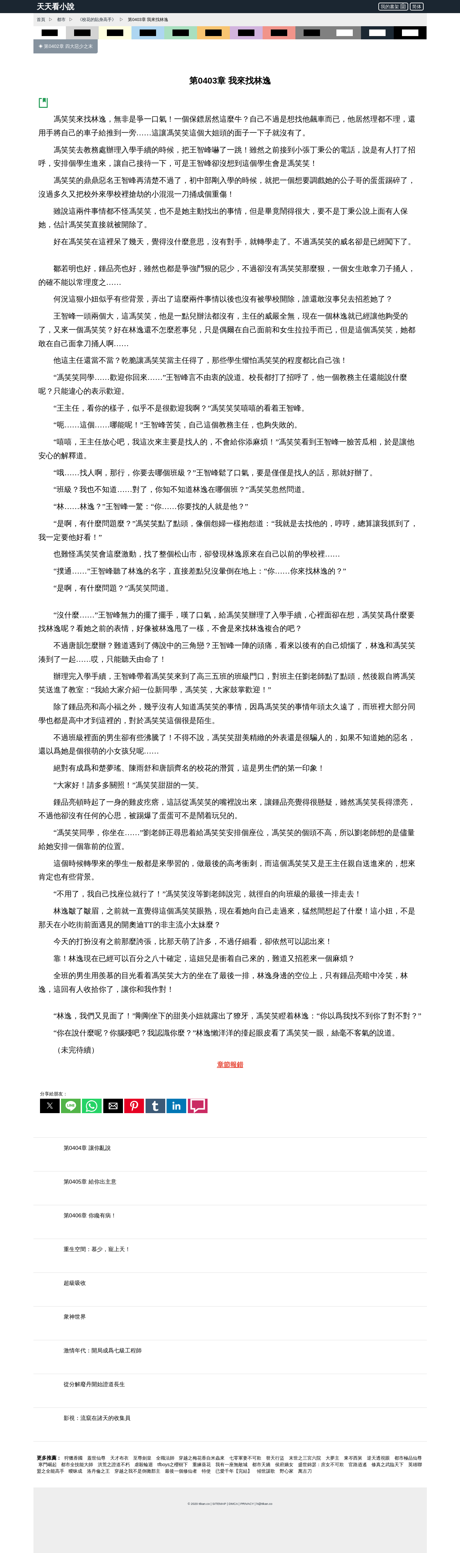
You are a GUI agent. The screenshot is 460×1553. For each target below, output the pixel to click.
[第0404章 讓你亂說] (230, 1156)
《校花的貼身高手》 (97, 19)
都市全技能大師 (77, 1464)
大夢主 (333, 1458)
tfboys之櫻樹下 (173, 1464)
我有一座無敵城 (232, 1464)
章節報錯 (230, 1064)
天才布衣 (120, 1458)
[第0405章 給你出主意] (230, 1190)
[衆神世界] (230, 1325)
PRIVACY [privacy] (247, 1503)
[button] (50, 1106)
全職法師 (166, 1458)
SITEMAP (219, 1503)
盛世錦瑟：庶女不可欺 (321, 1464)
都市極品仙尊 (408, 1458)
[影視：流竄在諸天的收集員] (230, 1426)
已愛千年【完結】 (234, 1471)
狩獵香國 (74, 1458)
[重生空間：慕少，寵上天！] (230, 1257)
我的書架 (393, 6)
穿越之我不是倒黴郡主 (138, 1471)
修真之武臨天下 (388, 1464)
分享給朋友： (54, 1093)
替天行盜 (276, 1458)
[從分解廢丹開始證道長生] (230, 1392)
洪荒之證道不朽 (114, 1464)
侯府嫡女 (285, 1464)
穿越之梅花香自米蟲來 (202, 1458)
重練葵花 (202, 1464)
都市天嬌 (262, 1464)
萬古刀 (305, 1471)
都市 (61, 19)
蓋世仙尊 (97, 1458)
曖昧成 (76, 1471)
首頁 (41, 19)
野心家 (287, 1471)
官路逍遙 (358, 1464)
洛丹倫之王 (99, 1471)
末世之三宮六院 (305, 1458)
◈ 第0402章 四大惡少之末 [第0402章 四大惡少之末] (65, 46)
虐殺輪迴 (144, 1464)
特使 (207, 1471)
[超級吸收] (230, 1291)
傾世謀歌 (266, 1471)
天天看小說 (55, 6)
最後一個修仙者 (181, 1471)
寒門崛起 (48, 1464)
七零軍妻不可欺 (246, 1458)
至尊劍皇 (143, 1458)
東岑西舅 (354, 1458)
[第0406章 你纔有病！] (230, 1224)
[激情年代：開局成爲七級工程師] (230, 1359)
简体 (416, 6)
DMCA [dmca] (233, 1503)
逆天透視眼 (379, 1458)
